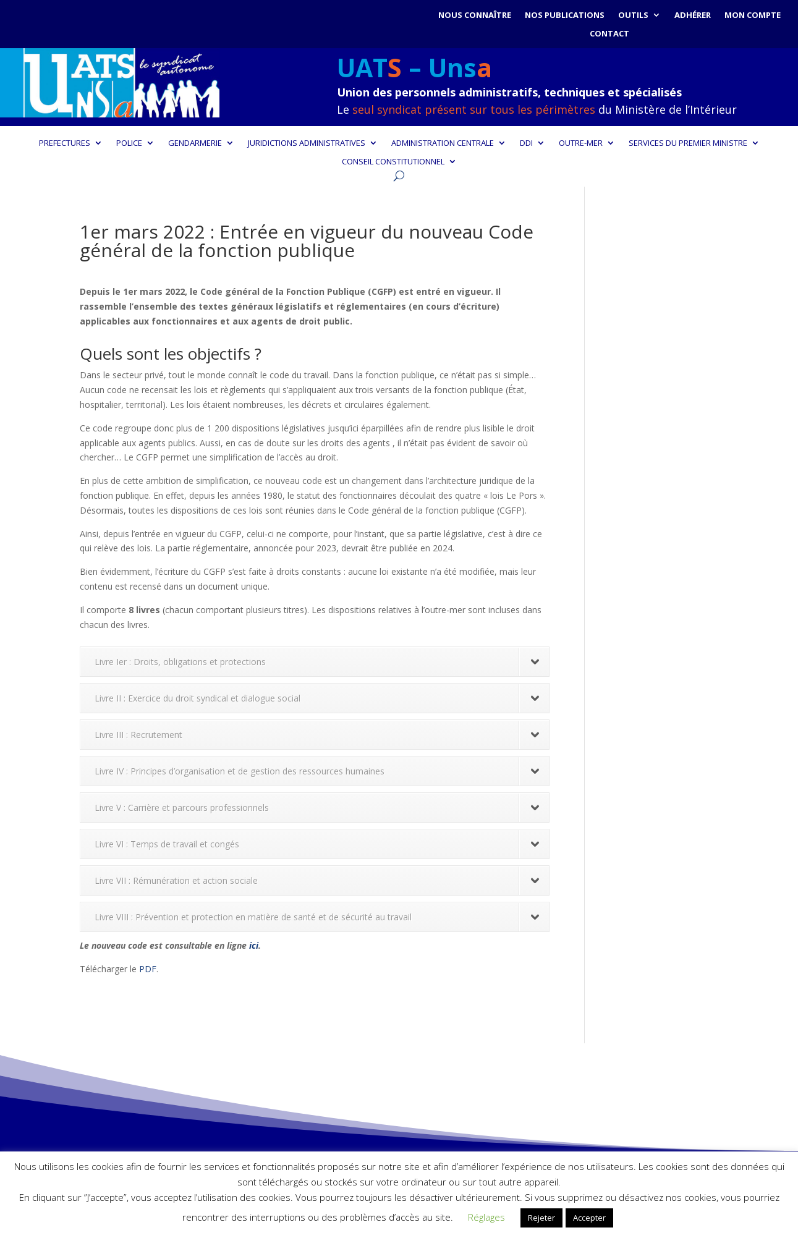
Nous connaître (474, 15)
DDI (526, 143)
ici (253, 945)
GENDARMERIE (195, 143)
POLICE (129, 143)
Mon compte (752, 15)
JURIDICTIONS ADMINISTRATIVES (306, 143)
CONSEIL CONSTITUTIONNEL (393, 162)
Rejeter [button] (541, 1217)
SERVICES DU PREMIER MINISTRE (688, 143)
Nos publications (565, 15)
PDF (147, 969)
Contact (609, 34)
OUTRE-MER (581, 143)
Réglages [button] (486, 1217)
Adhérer (692, 15)
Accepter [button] (589, 1217)
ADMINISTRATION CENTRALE (442, 143)
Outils (633, 15)
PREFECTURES (64, 143)
